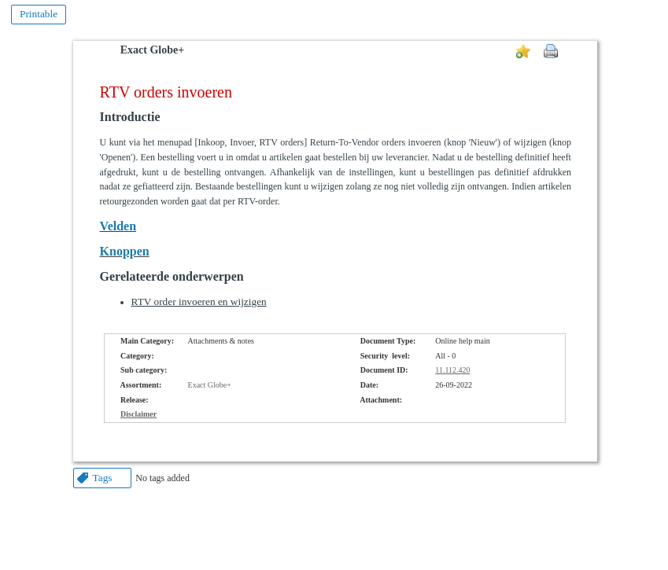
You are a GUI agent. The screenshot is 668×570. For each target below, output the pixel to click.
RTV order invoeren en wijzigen (199, 301)
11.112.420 (452, 370)
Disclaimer (138, 414)
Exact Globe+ (152, 50)
